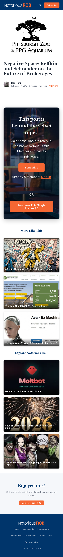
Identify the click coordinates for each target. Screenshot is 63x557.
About (42, 535)
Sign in (46, 177)
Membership (28, 529)
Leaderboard (43, 529)
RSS (50, 535)
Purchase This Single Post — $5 (31, 207)
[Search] (40, 5)
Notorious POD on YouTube (23, 535)
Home (16, 529)
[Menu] (35, 5)
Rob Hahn (16, 83)
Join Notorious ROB (31, 503)
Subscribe (52, 5)
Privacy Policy (31, 542)
